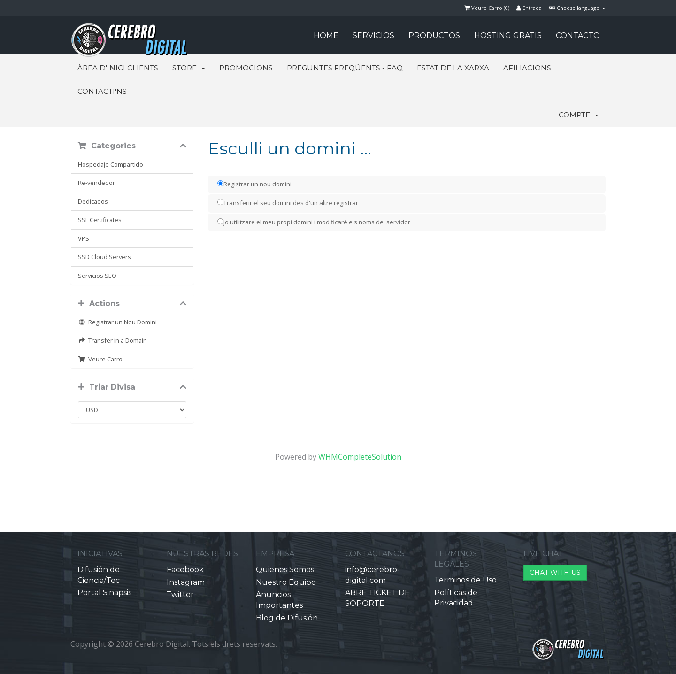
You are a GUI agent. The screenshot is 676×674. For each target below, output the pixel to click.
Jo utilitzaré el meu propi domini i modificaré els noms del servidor (313, 222)
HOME (326, 35)
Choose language (577, 7)
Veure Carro (100, 359)
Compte (579, 114)
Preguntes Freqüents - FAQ (345, 67)
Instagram (186, 582)
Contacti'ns (102, 91)
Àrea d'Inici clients (117, 67)
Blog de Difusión (287, 617)
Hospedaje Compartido (110, 164)
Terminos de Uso (465, 579)
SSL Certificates (100, 219)
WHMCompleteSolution (359, 457)
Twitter (180, 594)
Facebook (185, 569)
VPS (83, 238)
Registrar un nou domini (254, 184)
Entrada (529, 7)
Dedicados (93, 201)
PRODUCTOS (434, 35)
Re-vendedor (96, 182)
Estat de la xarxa (453, 67)
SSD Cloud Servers (104, 257)
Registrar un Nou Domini (117, 322)
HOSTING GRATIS (508, 35)
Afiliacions (527, 67)
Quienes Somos (285, 569)
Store (188, 67)
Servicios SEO (97, 275)
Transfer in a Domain (112, 340)
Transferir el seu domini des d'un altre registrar (287, 203)
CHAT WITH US (555, 572)
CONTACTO (578, 35)
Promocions (246, 67)
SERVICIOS (373, 35)
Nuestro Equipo (286, 582)
